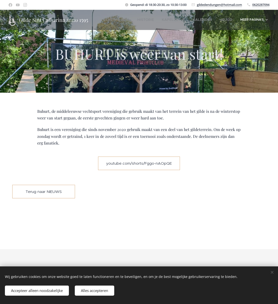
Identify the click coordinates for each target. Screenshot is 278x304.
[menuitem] (131, 20)
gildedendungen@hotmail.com (219, 4)
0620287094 (260, 4)
